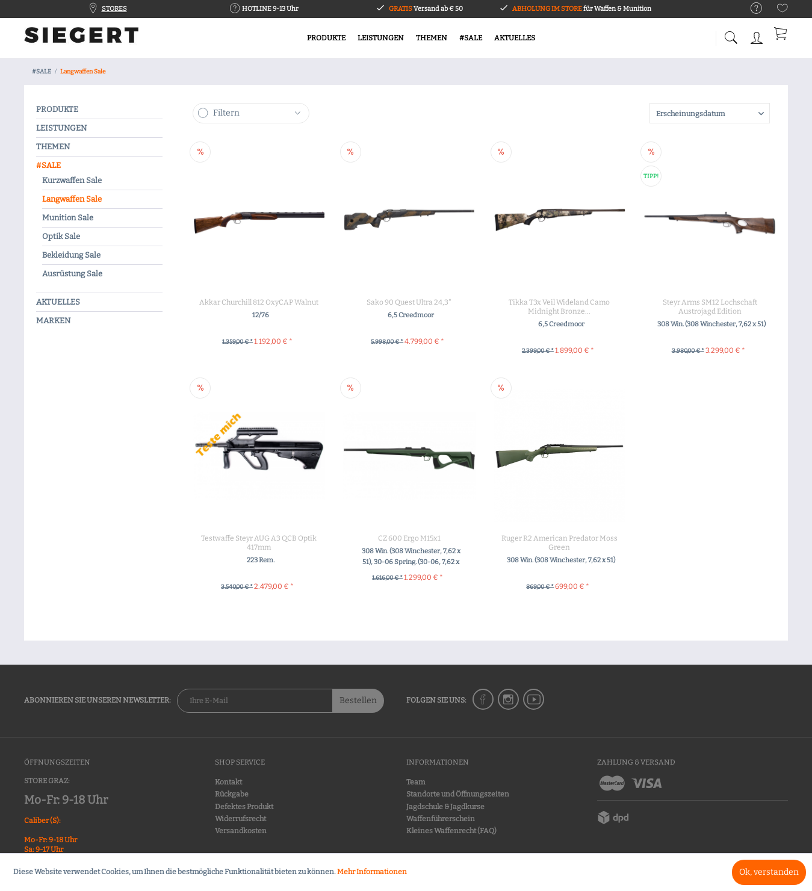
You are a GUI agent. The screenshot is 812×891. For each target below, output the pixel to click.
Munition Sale (67, 217)
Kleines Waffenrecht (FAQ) (451, 831)
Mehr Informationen (372, 872)
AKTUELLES (58, 301)
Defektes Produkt (244, 807)
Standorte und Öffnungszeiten (457, 794)
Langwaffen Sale (72, 198)
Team (415, 782)
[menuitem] (750, 8)
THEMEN (53, 146)
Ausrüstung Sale (72, 273)
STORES (114, 9)
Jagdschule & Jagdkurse (445, 807)
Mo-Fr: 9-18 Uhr (66, 800)
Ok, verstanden (769, 872)
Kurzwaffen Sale (72, 180)
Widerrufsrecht (240, 819)
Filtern (226, 113)
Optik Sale (61, 236)
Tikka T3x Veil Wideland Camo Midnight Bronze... (559, 306)
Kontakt (228, 782)
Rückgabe (232, 794)
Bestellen (358, 700)
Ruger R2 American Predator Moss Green (559, 542)
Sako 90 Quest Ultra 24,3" (409, 302)
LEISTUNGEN (61, 127)
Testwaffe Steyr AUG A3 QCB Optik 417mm (259, 542)
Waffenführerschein (440, 819)
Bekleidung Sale (71, 254)
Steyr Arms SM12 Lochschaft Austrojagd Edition (710, 306)
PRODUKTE (57, 109)
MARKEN (53, 320)
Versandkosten (241, 831)
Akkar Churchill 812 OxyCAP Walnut (258, 302)
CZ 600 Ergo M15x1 (409, 538)
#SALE (48, 165)
